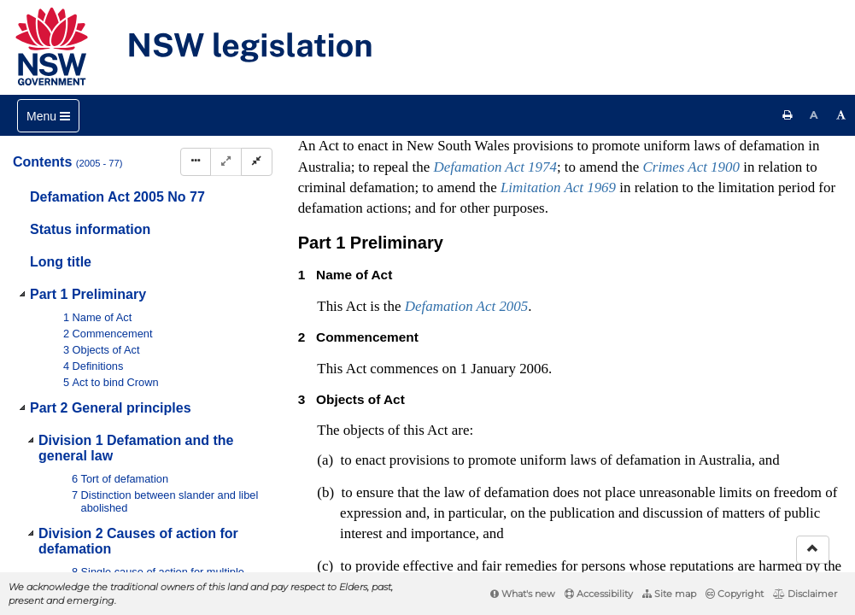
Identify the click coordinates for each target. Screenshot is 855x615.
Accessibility (599, 594)
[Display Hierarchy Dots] (195, 162)
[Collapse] (256, 162)
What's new (522, 594)
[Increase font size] (841, 115)
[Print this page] (787, 115)
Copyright (735, 594)
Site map (669, 594)
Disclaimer (805, 594)
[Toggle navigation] (48, 115)
